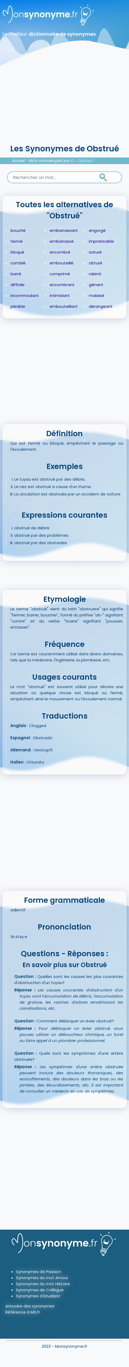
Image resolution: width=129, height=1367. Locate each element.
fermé (17, 241)
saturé (95, 252)
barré (16, 274)
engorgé (97, 230)
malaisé (96, 295)
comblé (18, 263)
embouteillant (64, 306)
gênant (96, 284)
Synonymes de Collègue (40, 1290)
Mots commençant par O (51, 160)
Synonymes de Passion (38, 1271)
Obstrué (85, 160)
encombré (60, 252)
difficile (18, 284)
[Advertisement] (64, 103)
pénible (18, 306)
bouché (18, 230)
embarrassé (62, 241)
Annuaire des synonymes (29, 1306)
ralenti (95, 274)
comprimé (60, 274)
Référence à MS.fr (22, 1312)
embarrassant (64, 230)
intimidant (60, 295)
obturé (95, 263)
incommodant (25, 295)
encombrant (62, 284)
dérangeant (101, 306)
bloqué (17, 252)
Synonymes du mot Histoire (43, 1284)
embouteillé (61, 263)
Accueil (18, 160)
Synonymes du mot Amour (42, 1277)
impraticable (101, 241)
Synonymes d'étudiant (38, 1296)
